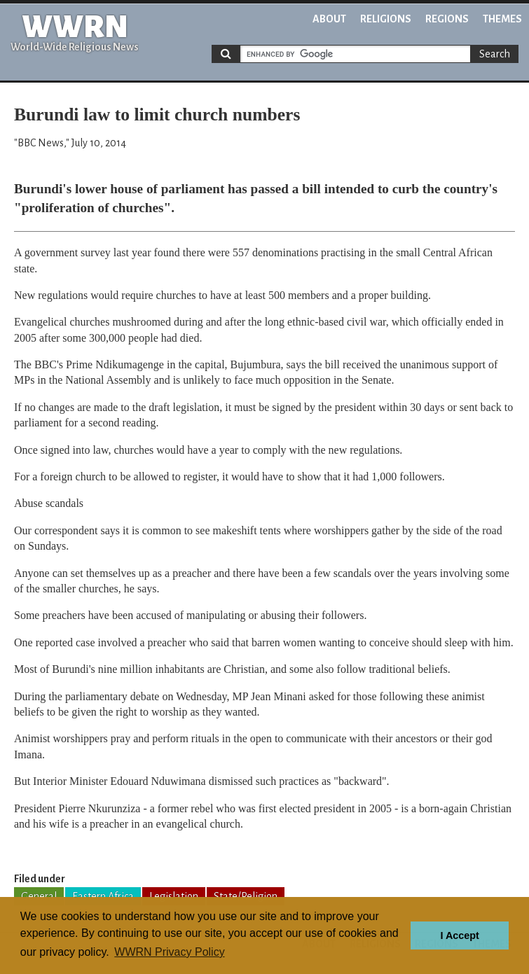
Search (494, 54)
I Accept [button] (459, 935)
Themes (502, 19)
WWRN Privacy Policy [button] (169, 952)
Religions (385, 19)
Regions (447, 19)
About (329, 19)
